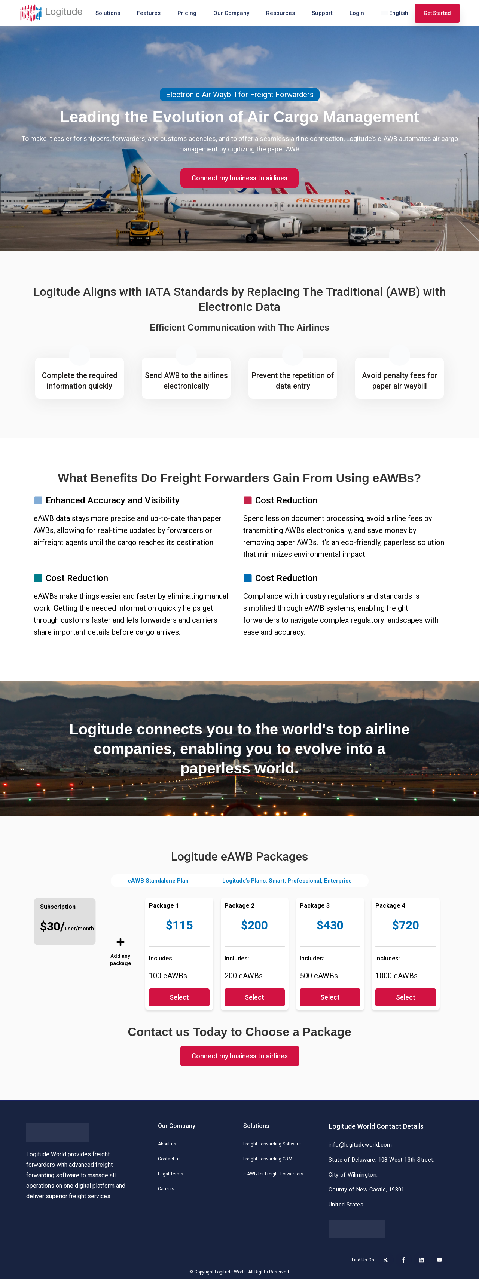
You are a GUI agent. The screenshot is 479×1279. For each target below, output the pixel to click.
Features (149, 13)
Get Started (437, 13)
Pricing (186, 13)
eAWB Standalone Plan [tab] (158, 880)
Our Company (231, 13)
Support (322, 13)
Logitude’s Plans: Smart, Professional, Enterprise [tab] (287, 880)
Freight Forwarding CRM (267, 1159)
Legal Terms (170, 1174)
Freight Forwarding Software (272, 1144)
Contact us (169, 1159)
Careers (166, 1188)
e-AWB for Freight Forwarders (273, 1174)
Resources (280, 13)
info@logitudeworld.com (360, 1144)
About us (167, 1144)
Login (357, 13)
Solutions (107, 13)
